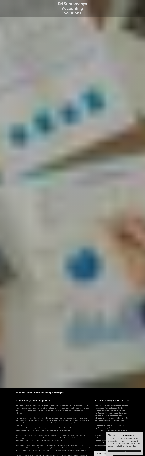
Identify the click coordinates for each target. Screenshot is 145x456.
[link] (73, 14)
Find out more (103, 453)
